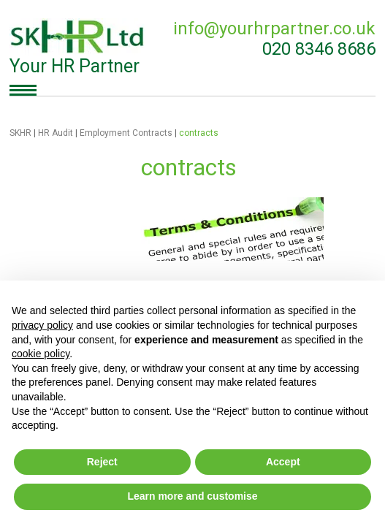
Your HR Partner (77, 47)
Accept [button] (283, 462)
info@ (274, 28)
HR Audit (55, 133)
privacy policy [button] (42, 325)
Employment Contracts (126, 133)
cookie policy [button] (40, 353)
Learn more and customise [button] (192, 496)
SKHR (20, 133)
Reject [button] (102, 462)
